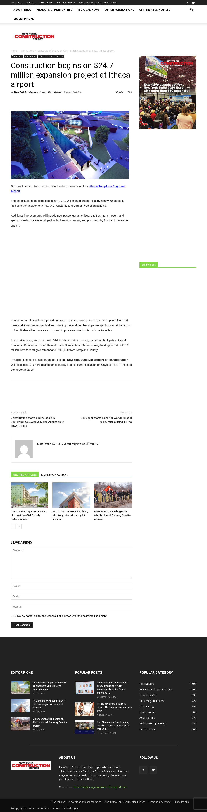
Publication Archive (65, 2)
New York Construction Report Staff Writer (37, 91)
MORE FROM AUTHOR (54, 474)
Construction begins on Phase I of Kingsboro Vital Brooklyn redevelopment (28, 515)
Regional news (88, 10)
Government (30, 56)
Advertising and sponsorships (85, 801)
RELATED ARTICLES (25, 474)
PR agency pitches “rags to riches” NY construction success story (114, 707)
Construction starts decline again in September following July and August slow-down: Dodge (38, 422)
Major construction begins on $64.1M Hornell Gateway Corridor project (113, 515)
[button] (191, 10)
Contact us (31, 2)
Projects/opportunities (54, 10)
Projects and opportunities (51, 56)
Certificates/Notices (154, 10)
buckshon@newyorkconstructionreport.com (100, 787)
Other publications (119, 10)
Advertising (16, 2)
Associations (46, 2)
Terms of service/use (159, 801)
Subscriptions (23, 19)
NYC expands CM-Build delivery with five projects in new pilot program (70, 515)
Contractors (27, 50)
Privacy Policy (58, 801)
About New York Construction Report (98, 2)
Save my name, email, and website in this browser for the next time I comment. (61, 615)
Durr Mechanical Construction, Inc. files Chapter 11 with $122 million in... (113, 725)
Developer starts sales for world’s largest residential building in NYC (106, 420)
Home (14, 50)
